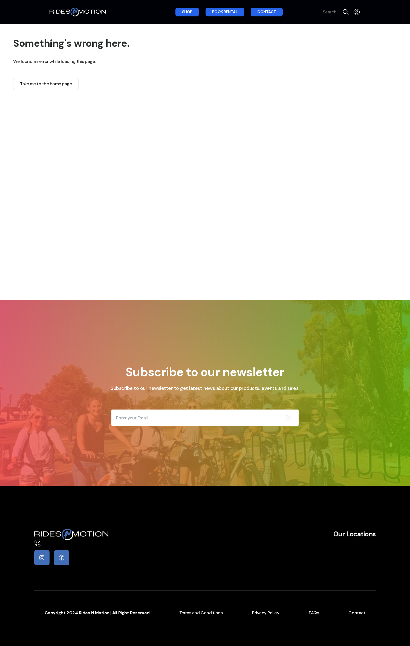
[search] (346, 12)
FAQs (314, 613)
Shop (187, 11)
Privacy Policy (265, 613)
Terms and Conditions (201, 613)
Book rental (225, 11)
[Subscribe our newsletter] (289, 418)
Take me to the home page (46, 84)
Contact (266, 11)
